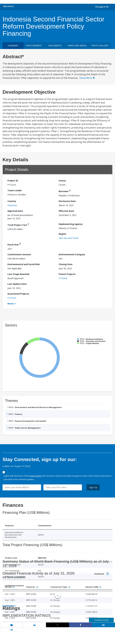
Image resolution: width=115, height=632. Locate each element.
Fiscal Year (14, 244)
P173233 (11, 297)
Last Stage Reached (18, 274)
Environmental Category (72, 254)
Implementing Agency (71, 224)
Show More (87, 78)
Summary (13, 45)
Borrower (64, 191)
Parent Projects (67, 274)
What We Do (8, 6)
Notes (10, 303)
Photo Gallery (99, 45)
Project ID (12, 180)
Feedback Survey (101, 620)
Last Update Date (17, 283)
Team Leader (14, 190)
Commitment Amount (19, 254)
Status (62, 180)
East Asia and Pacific (69, 238)
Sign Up (93, 487)
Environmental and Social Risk (23, 264)
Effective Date (66, 211)
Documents (55, 45)
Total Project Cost (18, 224)
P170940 (63, 278)
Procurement (34, 45)
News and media (77, 45)
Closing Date (65, 264)
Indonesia (12, 205)
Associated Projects (18, 293)
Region (62, 233)
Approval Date (15, 211)
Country (11, 201)
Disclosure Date (67, 201)
